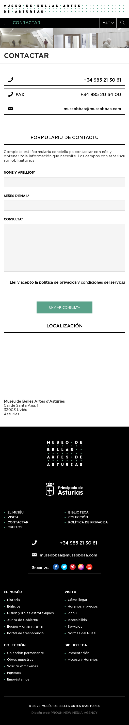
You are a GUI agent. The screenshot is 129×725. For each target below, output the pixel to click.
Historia (13, 600)
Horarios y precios (83, 606)
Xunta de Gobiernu (22, 620)
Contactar (18, 522)
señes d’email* (16, 196)
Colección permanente (25, 653)
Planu (72, 613)
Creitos (15, 527)
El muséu (16, 512)
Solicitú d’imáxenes (22, 666)
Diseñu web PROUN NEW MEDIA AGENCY (64, 713)
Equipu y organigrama (25, 626)
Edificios (14, 606)
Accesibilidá (77, 620)
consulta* (13, 219)
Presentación (78, 653)
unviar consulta (64, 307)
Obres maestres (20, 659)
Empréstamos (18, 679)
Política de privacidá (88, 522)
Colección (78, 517)
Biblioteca (78, 512)
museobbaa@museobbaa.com (92, 109)
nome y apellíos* (19, 172)
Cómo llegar (77, 600)
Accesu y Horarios (83, 659)
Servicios (75, 626)
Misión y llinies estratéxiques (30, 613)
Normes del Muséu (83, 633)
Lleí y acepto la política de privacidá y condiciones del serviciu (67, 282)
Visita (13, 517)
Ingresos (14, 673)
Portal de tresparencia (25, 633)
